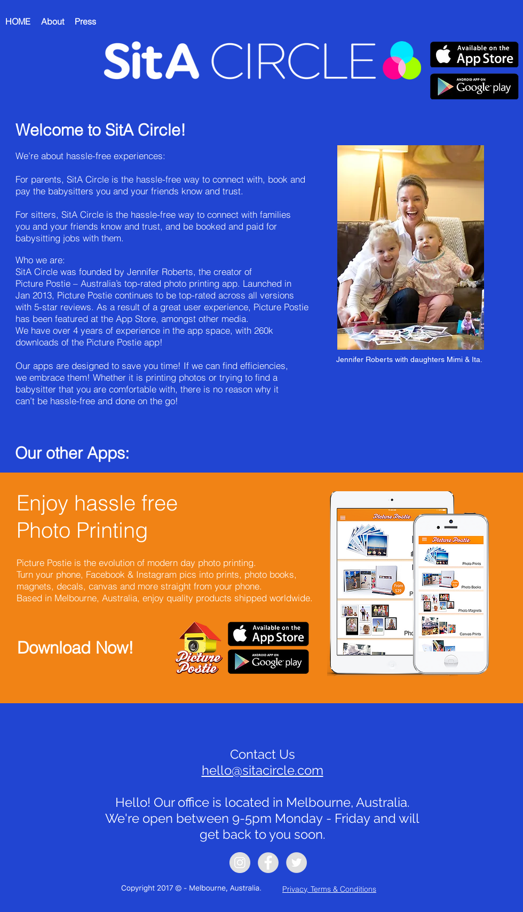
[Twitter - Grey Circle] (296, 862)
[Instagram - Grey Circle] (239, 862)
